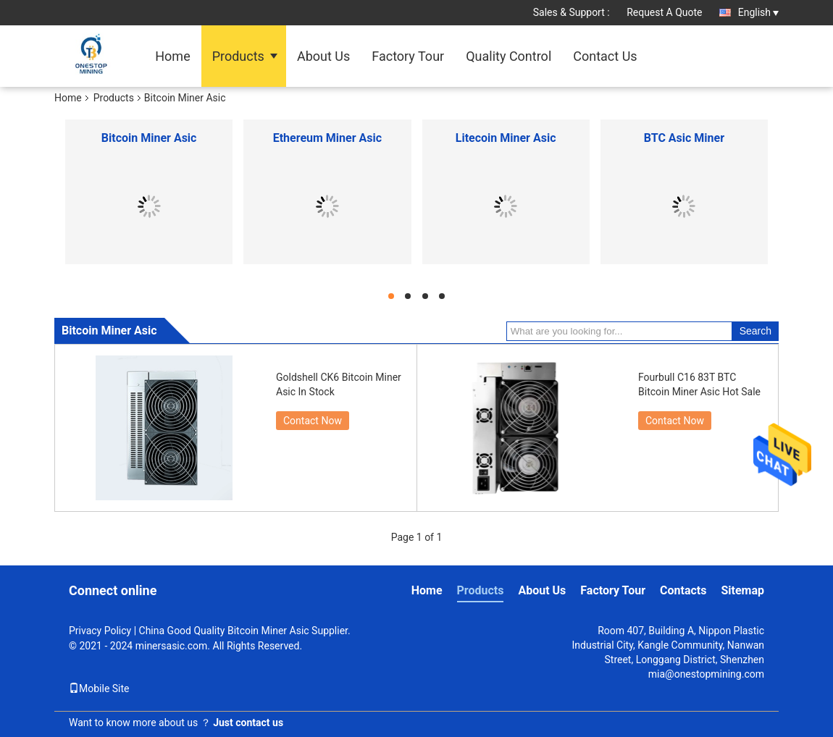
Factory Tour (408, 56)
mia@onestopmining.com (706, 674)
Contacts (683, 590)
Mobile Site (99, 688)
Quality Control (508, 56)
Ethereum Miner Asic (327, 138)
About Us (323, 56)
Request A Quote (664, 12)
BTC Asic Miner (684, 138)
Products (238, 56)
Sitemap (742, 590)
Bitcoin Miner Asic (149, 138)
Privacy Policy (100, 630)
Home (172, 56)
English (758, 12)
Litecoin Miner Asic (506, 138)
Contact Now (312, 420)
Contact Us (605, 56)
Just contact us (248, 722)
